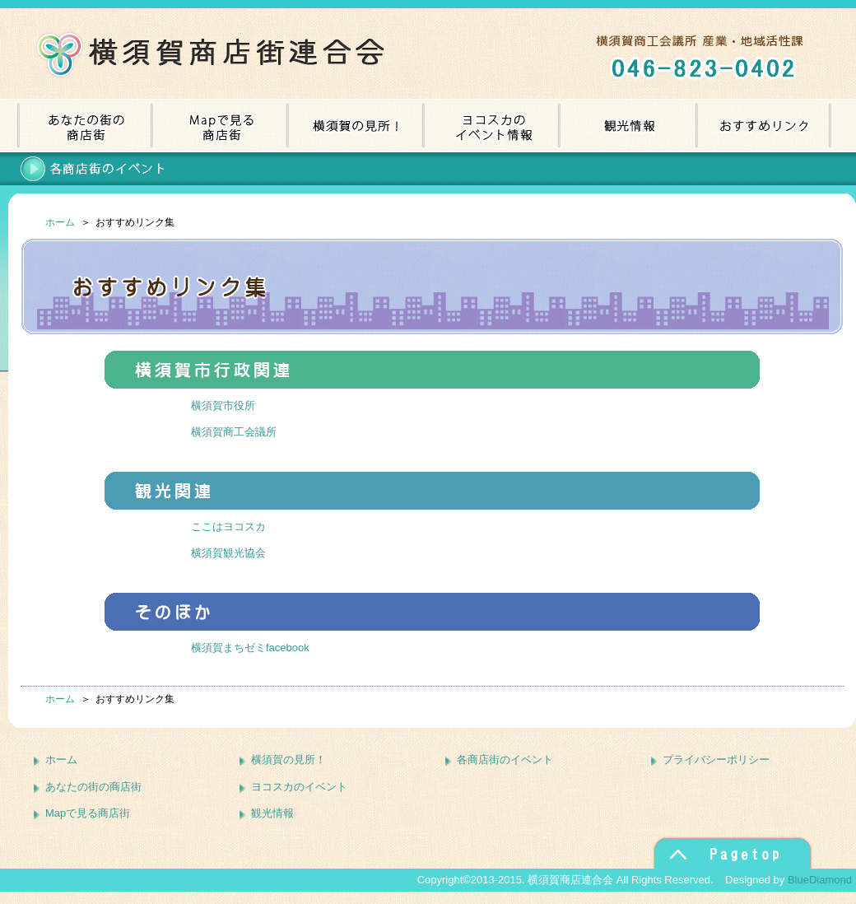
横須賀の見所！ (288, 759)
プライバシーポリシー (716, 759)
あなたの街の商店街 (93, 787)
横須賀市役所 (223, 405)
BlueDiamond (820, 880)
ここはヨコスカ (228, 526)
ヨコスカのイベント (299, 787)
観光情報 (272, 813)
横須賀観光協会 (228, 553)
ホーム (60, 222)
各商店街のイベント (505, 759)
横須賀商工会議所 (234, 432)
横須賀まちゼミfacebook (250, 647)
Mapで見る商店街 (87, 813)
